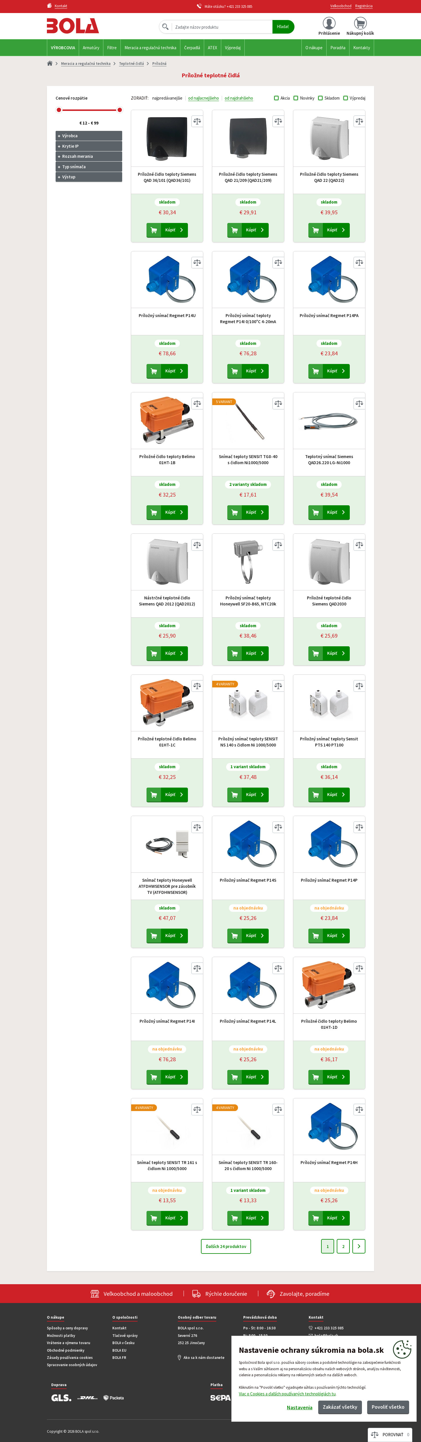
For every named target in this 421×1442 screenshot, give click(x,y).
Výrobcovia (63, 47)
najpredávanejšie (167, 98)
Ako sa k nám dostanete (204, 1357)
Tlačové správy (125, 1335)
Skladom (332, 98)
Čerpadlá (192, 47)
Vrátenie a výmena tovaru (68, 1342)
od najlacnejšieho (203, 98)
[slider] (59, 110)
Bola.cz (83, 26)
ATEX (212, 47)
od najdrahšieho (239, 98)
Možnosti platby (61, 1335)
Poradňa (337, 47)
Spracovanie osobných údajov (72, 1364)
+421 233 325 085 (239, 6)
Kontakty (361, 47)
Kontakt (119, 1328)
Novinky (307, 98)
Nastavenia (299, 1407)
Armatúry (91, 47)
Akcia (285, 98)
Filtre (112, 47)
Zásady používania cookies (70, 1357)
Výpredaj (233, 47)
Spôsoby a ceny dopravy (67, 1328)
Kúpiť (170, 230)
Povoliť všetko (388, 1406)
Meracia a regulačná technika (150, 47)
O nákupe (314, 47)
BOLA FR (119, 1357)
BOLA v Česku (123, 1342)
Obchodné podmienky (65, 1350)
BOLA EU (119, 1350)
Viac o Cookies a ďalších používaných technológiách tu (287, 1394)
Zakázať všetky (340, 1406)
